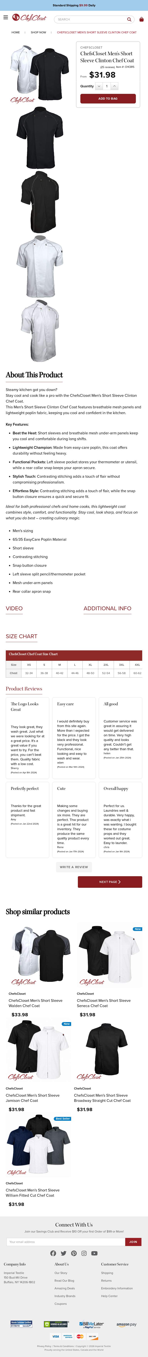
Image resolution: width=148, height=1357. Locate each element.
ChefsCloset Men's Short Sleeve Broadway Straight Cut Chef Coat (102, 1098)
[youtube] (94, 1253)
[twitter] (63, 1253)
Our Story (61, 1273)
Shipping (107, 1273)
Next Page (109, 882)
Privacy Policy (44, 1346)
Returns (106, 1281)
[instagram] (84, 1253)
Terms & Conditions (63, 1346)
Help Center (109, 1296)
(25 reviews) (107, 67)
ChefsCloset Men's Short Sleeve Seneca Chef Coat (104, 1003)
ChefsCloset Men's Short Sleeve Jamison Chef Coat (33, 1098)
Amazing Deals (65, 1288)
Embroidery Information (117, 1288)
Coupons (61, 1304)
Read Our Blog (64, 1281)
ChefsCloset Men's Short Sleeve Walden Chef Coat (35, 1003)
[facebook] (53, 1253)
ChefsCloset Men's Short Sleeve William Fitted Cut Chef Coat (33, 1193)
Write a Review (74, 867)
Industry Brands (65, 1296)
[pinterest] (74, 1253)
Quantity (87, 86)
